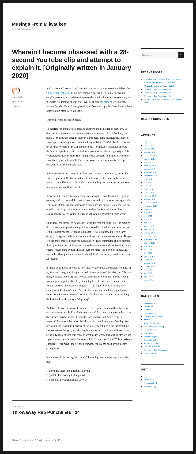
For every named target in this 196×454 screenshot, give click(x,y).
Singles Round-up (151, 340)
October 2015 (149, 266)
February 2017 (150, 229)
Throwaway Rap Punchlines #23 (157, 92)
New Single (148, 333)
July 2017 (148, 212)
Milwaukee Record (151, 323)
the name (104, 101)
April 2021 (148, 142)
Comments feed (150, 383)
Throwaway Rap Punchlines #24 (157, 89)
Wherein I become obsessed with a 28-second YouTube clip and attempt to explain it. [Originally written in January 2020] (163, 82)
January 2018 (149, 199)
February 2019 (150, 165)
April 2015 (148, 276)
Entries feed (149, 379)
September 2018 (150, 175)
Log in (146, 376)
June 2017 (148, 216)
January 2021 (149, 149)
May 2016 (148, 253)
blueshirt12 (17, 97)
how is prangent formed (60, 93)
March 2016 (149, 259)
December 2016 (150, 236)
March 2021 (149, 145)
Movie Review (150, 330)
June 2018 (148, 182)
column (15, 106)
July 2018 (148, 179)
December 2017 (150, 202)
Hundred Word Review (153, 316)
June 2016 (148, 249)
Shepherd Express (151, 336)
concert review (150, 313)
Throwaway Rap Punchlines (155, 350)
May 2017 (148, 219)
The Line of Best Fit (152, 346)
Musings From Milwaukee (39, 24)
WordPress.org (150, 386)
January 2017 (149, 233)
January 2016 (149, 263)
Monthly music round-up (154, 326)
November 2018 (150, 172)
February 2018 (150, 196)
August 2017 (149, 209)
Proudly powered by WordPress (50, 440)
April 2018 (148, 189)
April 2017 (148, 222)
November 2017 (150, 206)
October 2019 (149, 159)
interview (147, 319)
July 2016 (148, 246)
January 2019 (149, 169)
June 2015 (148, 270)
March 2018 (149, 192)
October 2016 (149, 243)
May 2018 (148, 186)
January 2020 (149, 152)
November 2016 (150, 239)
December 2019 (150, 155)
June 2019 (148, 162)
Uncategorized (150, 353)
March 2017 (149, 226)
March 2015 (149, 280)
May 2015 (148, 273)
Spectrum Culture (151, 343)
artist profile (149, 306)
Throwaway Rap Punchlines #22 (157, 96)
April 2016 (148, 256)
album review (149, 303)
